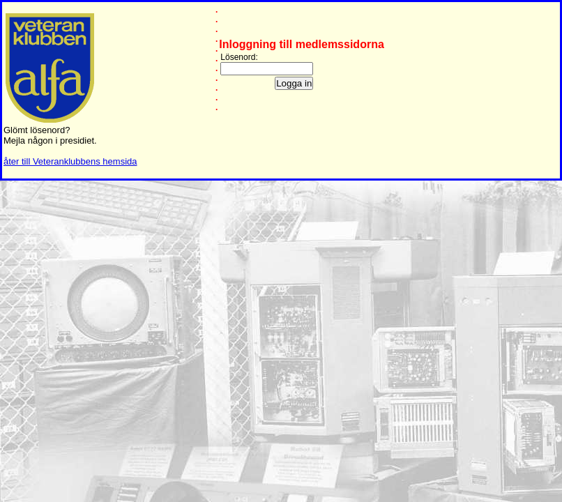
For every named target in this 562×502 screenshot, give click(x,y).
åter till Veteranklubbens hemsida (70, 161)
